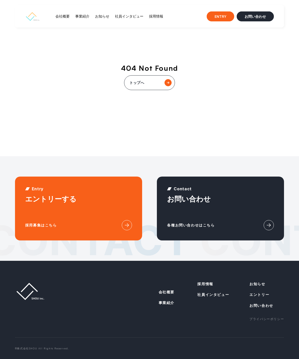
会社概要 (62, 16)
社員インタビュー (129, 16)
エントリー (259, 294)
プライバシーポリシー (266, 319)
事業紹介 (82, 16)
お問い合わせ (255, 16)
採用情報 (156, 16)
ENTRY (220, 16)
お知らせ (102, 16)
